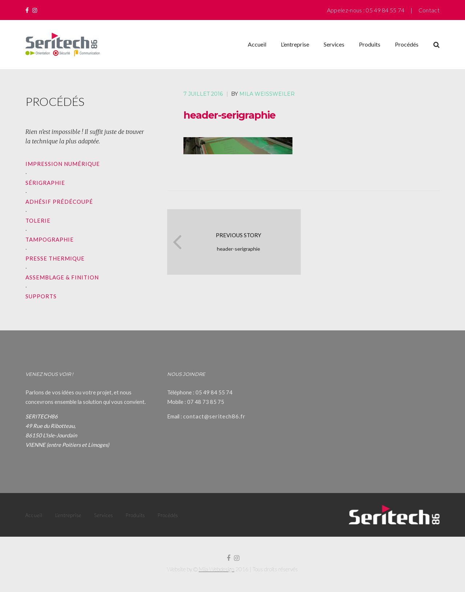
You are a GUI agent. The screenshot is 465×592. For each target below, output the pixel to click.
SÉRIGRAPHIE (45, 182)
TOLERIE (37, 220)
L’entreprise (295, 44)
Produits (369, 44)
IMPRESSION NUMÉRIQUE (62, 163)
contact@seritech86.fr (214, 416)
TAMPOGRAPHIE (49, 239)
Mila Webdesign (216, 569)
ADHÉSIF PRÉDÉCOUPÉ (59, 201)
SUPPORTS (41, 296)
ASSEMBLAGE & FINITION (62, 277)
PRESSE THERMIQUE (55, 258)
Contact (429, 10)
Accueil (257, 44)
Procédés (406, 44)
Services (334, 44)
